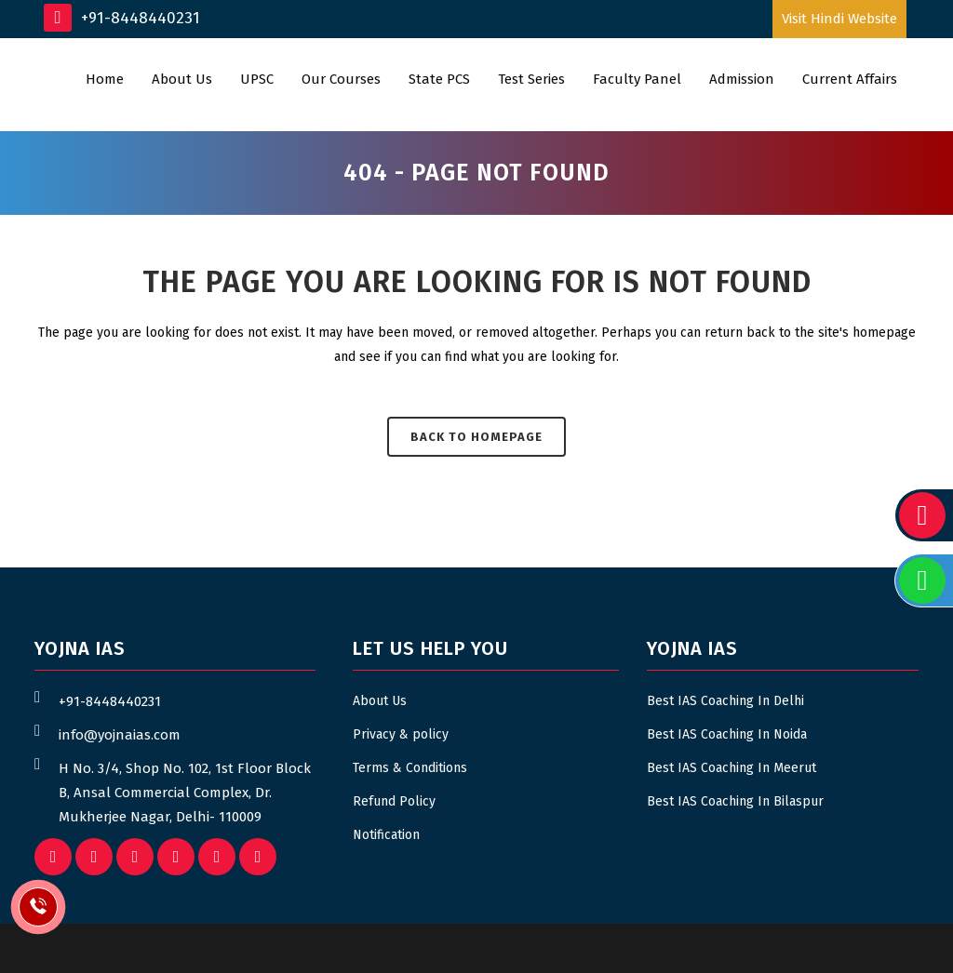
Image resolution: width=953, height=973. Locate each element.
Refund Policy (394, 801)
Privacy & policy (401, 734)
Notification (386, 835)
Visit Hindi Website (839, 18)
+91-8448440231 (122, 18)
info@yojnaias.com (120, 734)
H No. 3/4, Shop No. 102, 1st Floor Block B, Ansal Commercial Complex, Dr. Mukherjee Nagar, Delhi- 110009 (185, 792)
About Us (380, 701)
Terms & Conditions (410, 768)
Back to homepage (476, 437)
